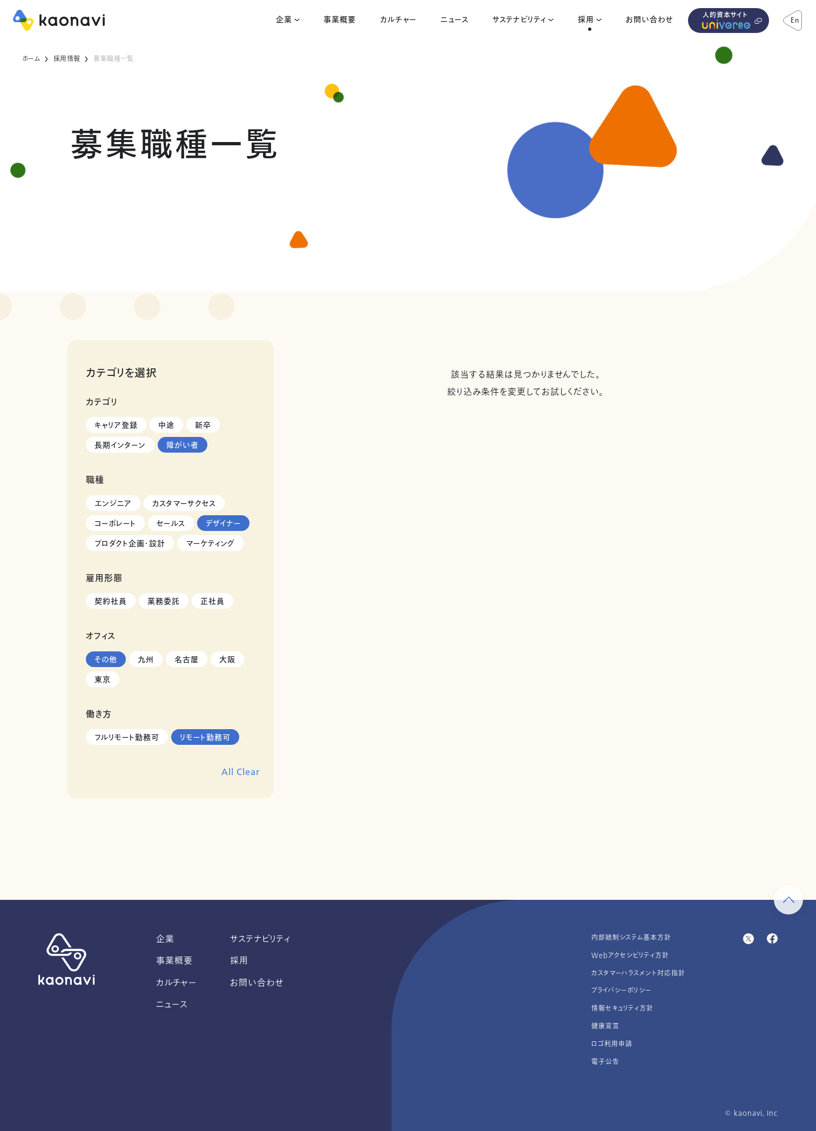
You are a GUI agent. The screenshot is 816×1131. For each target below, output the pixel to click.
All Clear (240, 772)
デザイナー (223, 523)
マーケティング (210, 543)
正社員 (212, 601)
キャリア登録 (116, 425)
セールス (171, 523)
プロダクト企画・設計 (130, 543)
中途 (166, 425)
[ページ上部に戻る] (788, 899)
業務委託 (163, 601)
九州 (146, 659)
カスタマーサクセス (184, 503)
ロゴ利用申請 (611, 1044)
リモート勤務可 (205, 737)
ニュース (455, 20)
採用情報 (66, 59)
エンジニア (113, 503)
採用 (586, 20)
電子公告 (605, 1062)
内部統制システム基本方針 (631, 937)
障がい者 (182, 445)
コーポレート (115, 523)
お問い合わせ (649, 20)
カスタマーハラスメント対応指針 (638, 973)
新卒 (203, 425)
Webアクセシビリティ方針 (630, 955)
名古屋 (186, 659)
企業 (284, 20)
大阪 (227, 659)
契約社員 (111, 601)
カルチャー (398, 20)
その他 (106, 659)
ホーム (31, 59)
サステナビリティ (519, 20)
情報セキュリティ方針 (622, 1008)
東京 (103, 679)
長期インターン (120, 445)
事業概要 (339, 20)
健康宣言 (605, 1026)
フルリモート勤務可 (127, 737)
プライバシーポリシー (621, 990)
